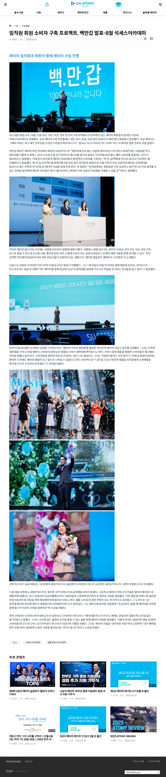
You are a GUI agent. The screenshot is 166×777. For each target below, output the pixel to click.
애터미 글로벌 (154, 761)
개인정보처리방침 (13, 761)
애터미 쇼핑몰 (138, 761)
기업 (16, 25)
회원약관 (29, 761)
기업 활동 (26, 25)
